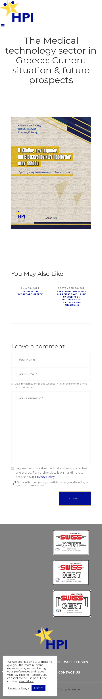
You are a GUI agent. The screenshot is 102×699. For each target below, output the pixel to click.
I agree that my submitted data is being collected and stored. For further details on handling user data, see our (51, 473)
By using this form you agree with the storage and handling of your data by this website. (52, 484)
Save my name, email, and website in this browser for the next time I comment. (51, 385)
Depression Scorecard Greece (30, 292)
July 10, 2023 (30, 288)
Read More (26, 681)
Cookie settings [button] (18, 688)
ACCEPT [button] (38, 688)
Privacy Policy (45, 477)
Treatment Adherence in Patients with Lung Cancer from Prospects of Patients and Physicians (72, 298)
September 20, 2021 (72, 288)
